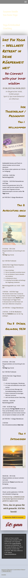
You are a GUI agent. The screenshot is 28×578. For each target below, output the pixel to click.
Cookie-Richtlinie (16, 543)
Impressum (3, 569)
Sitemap (23, 569)
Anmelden (3, 574)
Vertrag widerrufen (6, 571)
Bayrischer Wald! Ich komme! (14, 517)
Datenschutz (9, 569)
